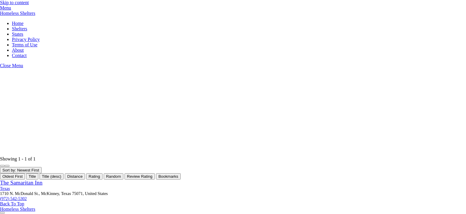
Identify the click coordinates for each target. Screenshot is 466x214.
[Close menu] (11, 65)
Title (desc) (51, 176)
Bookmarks (168, 176)
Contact (19, 55)
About (18, 50)
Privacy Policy (26, 39)
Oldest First (12, 176)
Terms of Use (24, 44)
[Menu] (5, 7)
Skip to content (14, 2)
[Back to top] (12, 203)
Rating (94, 176)
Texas (5, 188)
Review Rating (139, 176)
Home (17, 23)
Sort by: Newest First (20, 170)
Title (32, 176)
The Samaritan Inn (21, 183)
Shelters (19, 28)
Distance (75, 176)
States (17, 34)
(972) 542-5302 (13, 198)
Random (113, 176)
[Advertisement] (178, 112)
